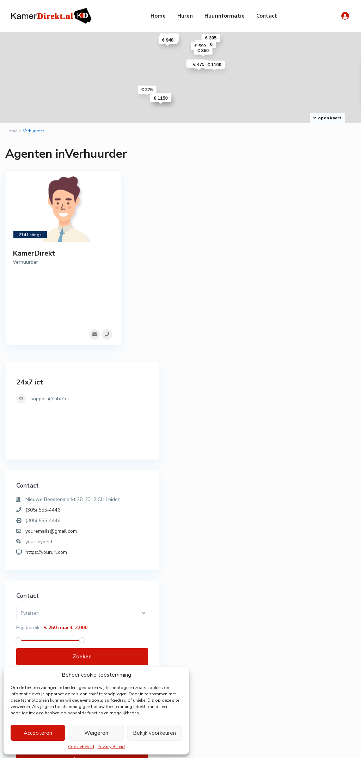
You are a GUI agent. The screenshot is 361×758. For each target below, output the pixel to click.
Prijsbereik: (281, 420)
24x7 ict (282, 167)
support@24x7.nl (302, 183)
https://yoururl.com (299, 345)
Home (158, 15)
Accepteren (38, 733)
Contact (266, 15)
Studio (280, 661)
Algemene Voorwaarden (277, 747)
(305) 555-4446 (295, 302)
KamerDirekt (34, 253)
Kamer (280, 650)
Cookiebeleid (81, 746)
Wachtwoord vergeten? (293, 578)
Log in (307, 551)
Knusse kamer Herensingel (237, 680)
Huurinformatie (224, 15)
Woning (281, 672)
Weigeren (96, 733)
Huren (185, 15)
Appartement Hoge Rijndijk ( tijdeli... (237, 645)
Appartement (288, 640)
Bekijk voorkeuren (154, 733)
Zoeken (306, 449)
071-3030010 (123, 658)
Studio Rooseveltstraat (240, 706)
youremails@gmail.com (304, 323)
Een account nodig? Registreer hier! (305, 570)
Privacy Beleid (111, 746)
